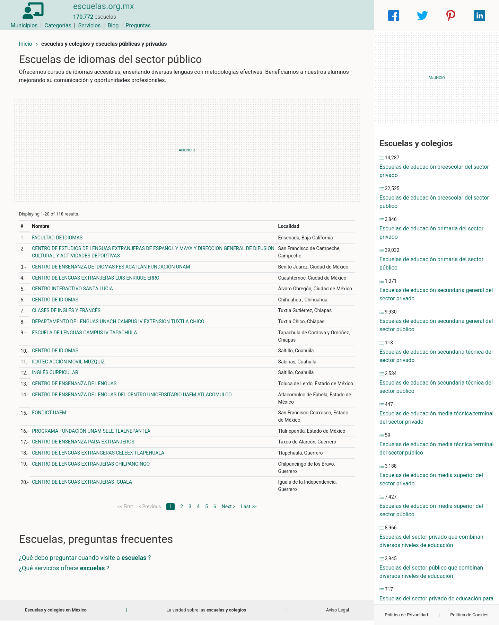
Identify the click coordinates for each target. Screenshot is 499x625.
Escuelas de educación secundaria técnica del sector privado (436, 356)
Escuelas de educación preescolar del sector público (434, 201)
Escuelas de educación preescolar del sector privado (434, 171)
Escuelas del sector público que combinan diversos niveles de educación (431, 571)
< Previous (150, 511)
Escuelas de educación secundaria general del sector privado (436, 294)
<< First (125, 511)
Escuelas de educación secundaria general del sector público (436, 325)
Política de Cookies (469, 614)
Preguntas (356, 15)
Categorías (275, 15)
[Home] (31, 15)
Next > (229, 511)
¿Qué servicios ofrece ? (67, 572)
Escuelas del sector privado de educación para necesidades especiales (436, 602)
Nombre (43, 224)
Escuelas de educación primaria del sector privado (431, 232)
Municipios (242, 15)
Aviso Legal (337, 614)
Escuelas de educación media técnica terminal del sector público (436, 448)
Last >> (248, 511)
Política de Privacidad (406, 614)
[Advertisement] (187, 147)
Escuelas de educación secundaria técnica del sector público (436, 386)
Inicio (28, 40)
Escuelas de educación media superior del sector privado (431, 479)
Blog (330, 15)
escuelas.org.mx (98, 11)
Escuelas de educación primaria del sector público (431, 263)
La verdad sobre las (206, 614)
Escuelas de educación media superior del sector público (431, 510)
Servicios (307, 15)
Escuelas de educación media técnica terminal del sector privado (436, 417)
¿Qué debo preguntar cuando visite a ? (88, 562)
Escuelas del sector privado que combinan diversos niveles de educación (431, 541)
